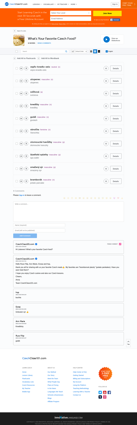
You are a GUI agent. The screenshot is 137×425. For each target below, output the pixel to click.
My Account (77, 379)
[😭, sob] (99, 191)
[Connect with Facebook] (115, 19)
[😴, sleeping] (107, 191)
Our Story (51, 372)
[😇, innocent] (103, 191)
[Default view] (95, 51)
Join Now (107, 13)
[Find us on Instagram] (105, 394)
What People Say (54, 379)
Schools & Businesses (55, 392)
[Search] (45, 51)
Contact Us (77, 392)
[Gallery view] (99, 51)
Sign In (115, 4)
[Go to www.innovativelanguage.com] (68, 414)
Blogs (50, 395)
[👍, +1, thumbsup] (122, 191)
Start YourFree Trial (129, 4)
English (109, 51)
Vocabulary (48, 4)
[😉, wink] (95, 191)
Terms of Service (91, 420)
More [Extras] (73, 4)
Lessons (36, 4)
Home (24, 369)
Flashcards (26, 375)
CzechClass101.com (82, 418)
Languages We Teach (55, 389)
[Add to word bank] (106, 68)
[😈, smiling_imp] (114, 191)
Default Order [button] (80, 51)
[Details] (116, 68)
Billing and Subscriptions (81, 375)
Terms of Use (55, 24)
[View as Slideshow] (112, 39)
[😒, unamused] (76, 191)
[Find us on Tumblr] (100, 394)
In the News (52, 385)
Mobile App (26, 389)
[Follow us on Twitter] (100, 389)
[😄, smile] (64, 191)
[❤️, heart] (118, 191)
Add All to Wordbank (50, 58)
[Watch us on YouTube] (105, 389)
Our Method (52, 369)
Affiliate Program (53, 398)
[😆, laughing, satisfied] (87, 191)
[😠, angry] (83, 191)
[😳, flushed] (68, 191)
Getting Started (78, 372)
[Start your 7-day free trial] (105, 371)
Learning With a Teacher (81, 389)
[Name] (39, 222)
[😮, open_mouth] (110, 191)
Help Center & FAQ (80, 369)
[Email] (39, 227)
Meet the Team (53, 375)
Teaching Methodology (81, 385)
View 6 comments (44, 43)
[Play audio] (21, 68)
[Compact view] (91, 51)
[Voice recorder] (26, 68)
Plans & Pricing (53, 382)
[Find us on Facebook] (109, 389)
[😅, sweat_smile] (91, 191)
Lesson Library (27, 372)
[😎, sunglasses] (80, 191)
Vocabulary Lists (28, 379)
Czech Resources (28, 382)
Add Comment (25, 233)
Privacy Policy (62, 24)
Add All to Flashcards (26, 58)
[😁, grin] (72, 191)
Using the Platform (79, 382)
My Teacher (62, 4)
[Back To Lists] (19, 30)
